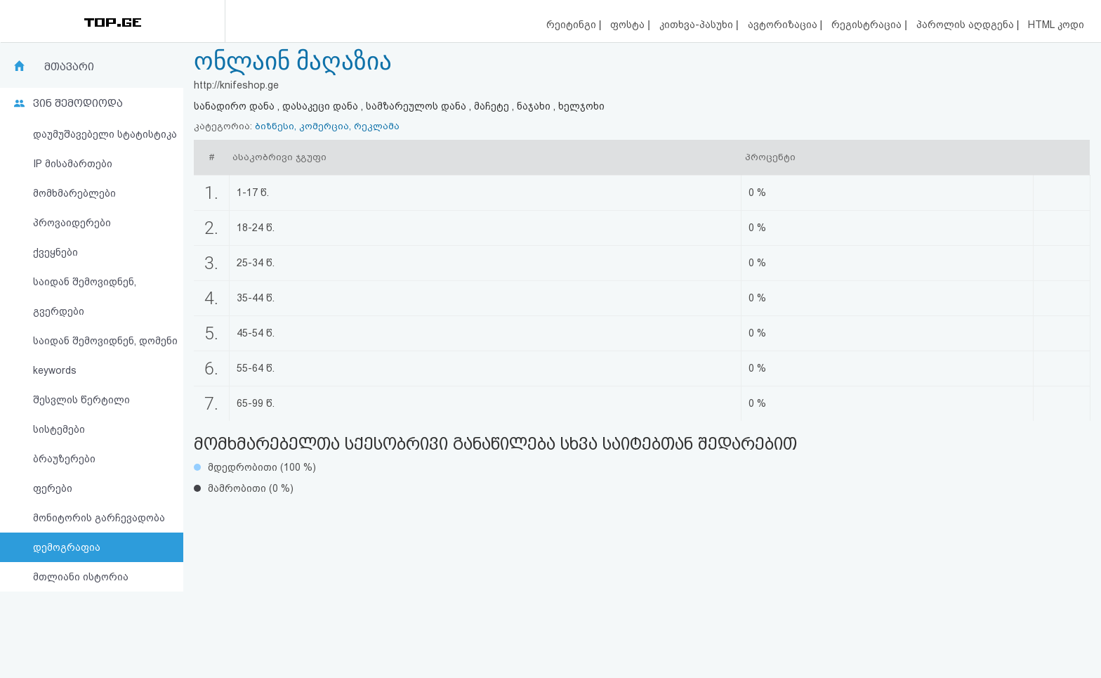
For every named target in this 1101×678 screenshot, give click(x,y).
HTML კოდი (1056, 24)
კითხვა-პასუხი (697, 24)
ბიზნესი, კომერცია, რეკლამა (327, 126)
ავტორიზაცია (784, 24)
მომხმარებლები (74, 193)
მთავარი (69, 66)
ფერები (52, 488)
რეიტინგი (572, 24)
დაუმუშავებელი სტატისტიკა (105, 134)
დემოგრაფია (66, 547)
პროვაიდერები (72, 222)
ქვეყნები (55, 252)
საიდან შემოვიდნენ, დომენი (105, 340)
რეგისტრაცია (867, 24)
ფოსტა (628, 24)
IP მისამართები (72, 163)
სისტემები (59, 429)
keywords (55, 370)
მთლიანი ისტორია (80, 576)
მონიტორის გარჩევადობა (99, 517)
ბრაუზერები (64, 458)
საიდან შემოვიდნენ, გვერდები (84, 296)
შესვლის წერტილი (81, 399)
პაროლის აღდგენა (966, 24)
